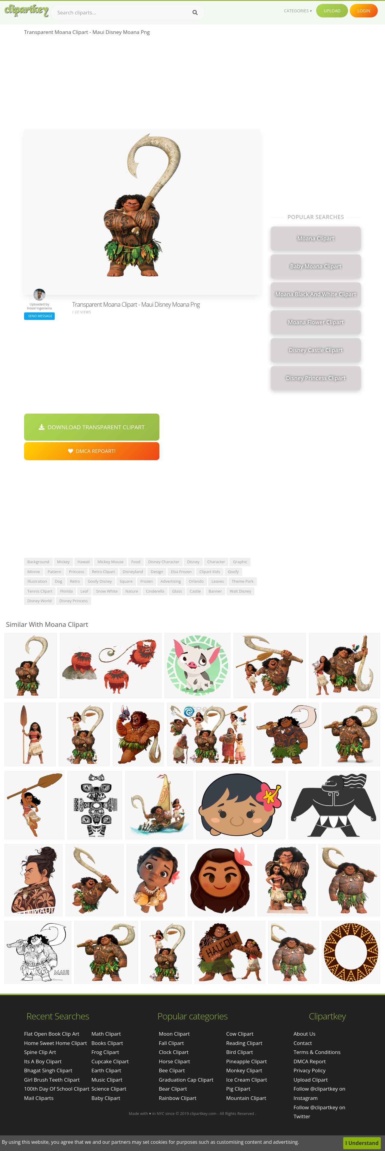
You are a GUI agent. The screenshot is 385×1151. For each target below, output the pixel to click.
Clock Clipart (174, 1052)
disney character (163, 561)
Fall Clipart (171, 1043)
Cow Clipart (240, 1033)
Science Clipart (108, 1088)
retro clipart (103, 571)
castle (195, 591)
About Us (305, 1033)
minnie (33, 571)
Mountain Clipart (246, 1098)
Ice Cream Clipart (246, 1079)
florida (66, 591)
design (157, 571)
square (126, 581)
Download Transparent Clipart (92, 427)
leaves (217, 581)
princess (76, 571)
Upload (332, 11)
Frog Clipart (105, 1052)
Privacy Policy (309, 1070)
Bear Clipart (173, 1088)
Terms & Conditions (317, 1052)
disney (193, 561)
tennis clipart (39, 591)
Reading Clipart (244, 1043)
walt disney (240, 591)
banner (215, 591)
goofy (233, 571)
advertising (171, 581)
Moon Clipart (174, 1033)
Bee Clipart (172, 1070)
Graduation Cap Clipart (186, 1079)
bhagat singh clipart (48, 1070)
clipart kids (209, 571)
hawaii (84, 561)
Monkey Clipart (244, 1070)
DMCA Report (310, 1061)
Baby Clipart (105, 1098)
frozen (146, 581)
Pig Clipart (238, 1088)
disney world (39, 600)
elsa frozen (181, 571)
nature (131, 591)
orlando (196, 581)
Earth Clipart (106, 1070)
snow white (107, 591)
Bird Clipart (239, 1052)
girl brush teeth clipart (52, 1079)
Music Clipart (106, 1079)
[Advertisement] (142, 84)
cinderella (155, 591)
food (135, 561)
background (38, 561)
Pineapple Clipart (246, 1061)
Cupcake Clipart (110, 1061)
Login (363, 11)
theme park (243, 581)
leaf (84, 591)
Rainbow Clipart (177, 1098)
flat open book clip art (51, 1033)
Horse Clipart (174, 1061)
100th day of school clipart (56, 1088)
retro (75, 581)
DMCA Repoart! (92, 451)
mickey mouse (110, 561)
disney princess (73, 600)
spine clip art (40, 1052)
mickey (63, 561)
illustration (37, 581)
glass (177, 591)
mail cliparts (39, 1098)
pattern (54, 571)
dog (58, 581)
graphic (240, 561)
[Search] (195, 13)
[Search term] (128, 12)
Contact (303, 1043)
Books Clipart (107, 1043)
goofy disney (100, 581)
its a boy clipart (43, 1061)
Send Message (39, 316)
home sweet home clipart (55, 1043)
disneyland (133, 571)
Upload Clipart (311, 1079)
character (216, 561)
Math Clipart (106, 1033)
